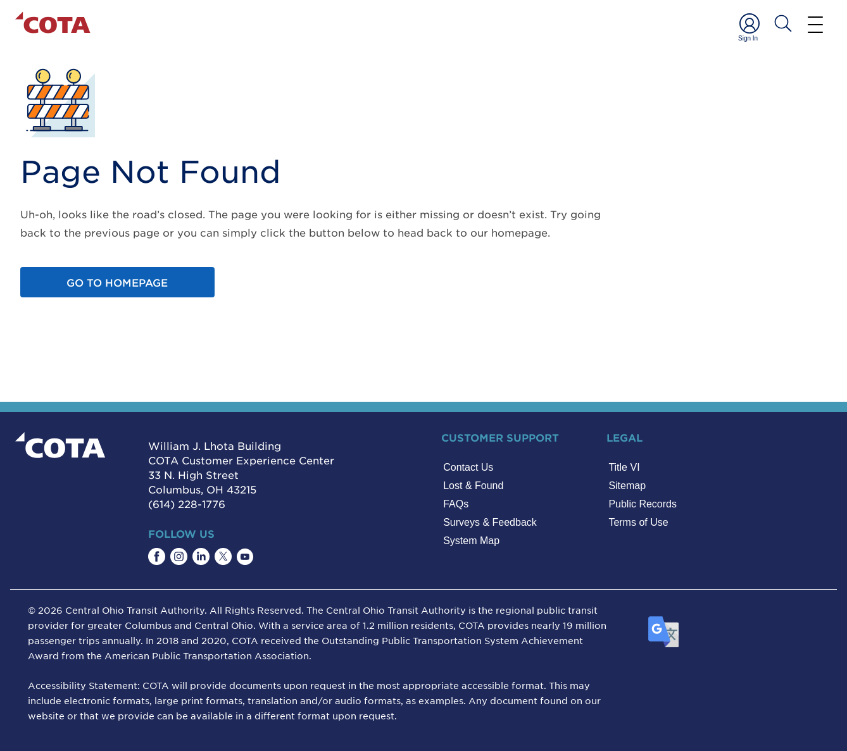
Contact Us (468, 467)
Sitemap (627, 485)
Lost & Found (473, 485)
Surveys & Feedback (490, 522)
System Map (471, 540)
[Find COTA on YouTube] (245, 557)
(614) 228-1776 (186, 503)
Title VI (623, 467)
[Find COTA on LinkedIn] (201, 556)
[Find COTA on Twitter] (223, 556)
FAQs (455, 504)
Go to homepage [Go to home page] (117, 282)
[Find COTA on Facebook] (156, 556)
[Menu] (815, 24)
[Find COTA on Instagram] (178, 556)
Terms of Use (638, 522)
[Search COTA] (783, 23)
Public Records (642, 504)
